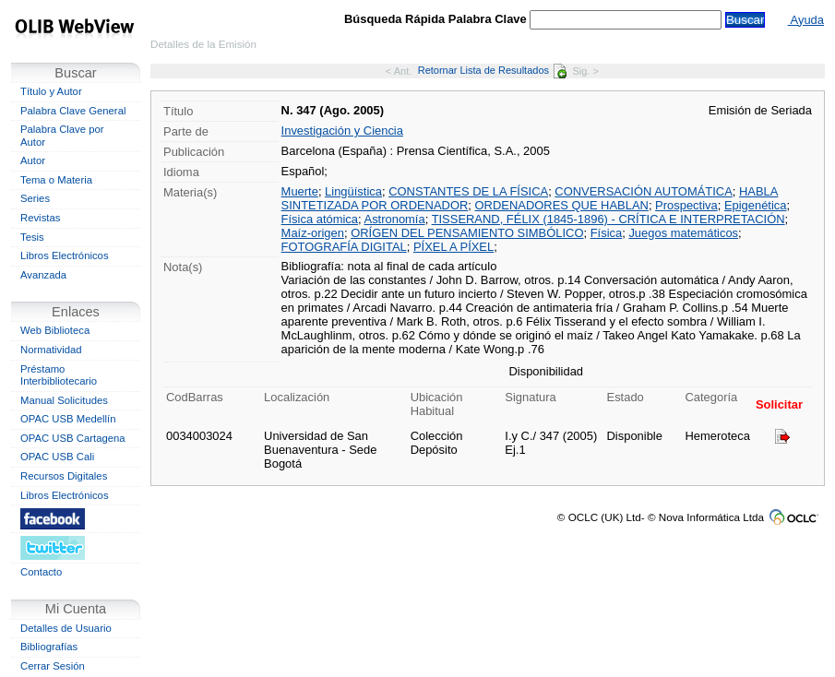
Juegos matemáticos (683, 233)
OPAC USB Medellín (68, 418)
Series (35, 198)
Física (606, 233)
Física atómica (319, 219)
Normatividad (51, 349)
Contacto (41, 571)
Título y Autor (51, 91)
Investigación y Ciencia (342, 130)
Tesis (32, 237)
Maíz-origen (312, 233)
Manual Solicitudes (64, 400)
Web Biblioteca (54, 330)
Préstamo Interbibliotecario (58, 375)
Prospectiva (686, 205)
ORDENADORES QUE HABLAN (562, 205)
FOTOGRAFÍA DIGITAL (344, 247)
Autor (32, 160)
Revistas (40, 217)
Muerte (299, 191)
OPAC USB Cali (57, 456)
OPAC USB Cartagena (72, 438)
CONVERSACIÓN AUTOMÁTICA (643, 191)
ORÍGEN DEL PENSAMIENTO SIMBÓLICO (467, 233)
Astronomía (394, 219)
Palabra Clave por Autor (62, 136)
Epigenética (755, 205)
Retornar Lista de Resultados (492, 70)
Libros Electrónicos (64, 255)
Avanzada (43, 274)
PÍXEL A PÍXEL (453, 247)
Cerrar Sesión (52, 665)
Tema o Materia (56, 179)
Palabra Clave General (72, 110)
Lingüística (353, 191)
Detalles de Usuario (66, 628)
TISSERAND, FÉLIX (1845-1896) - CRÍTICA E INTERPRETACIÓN (608, 219)
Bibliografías (49, 646)
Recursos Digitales (63, 475)
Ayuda (806, 20)
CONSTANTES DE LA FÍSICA (468, 191)
